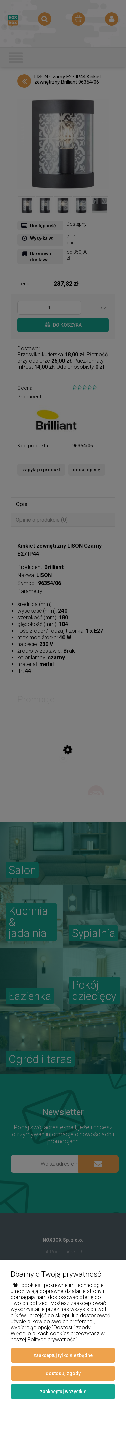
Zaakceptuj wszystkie (63, 1391)
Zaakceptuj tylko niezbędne (63, 1355)
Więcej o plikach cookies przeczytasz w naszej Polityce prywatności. (58, 1336)
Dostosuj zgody (63, 1373)
